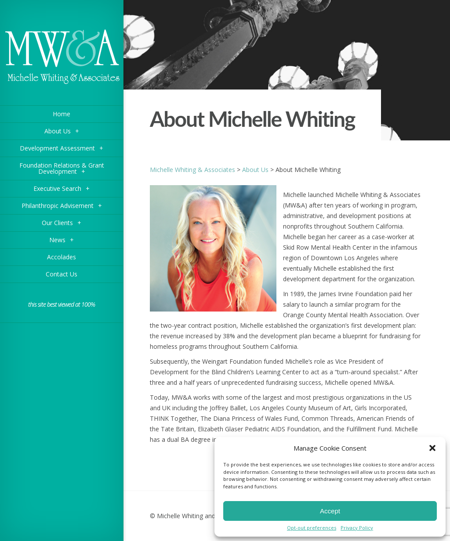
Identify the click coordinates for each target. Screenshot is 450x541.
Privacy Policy (357, 527)
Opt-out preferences (311, 527)
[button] (432, 448)
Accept (330, 511)
